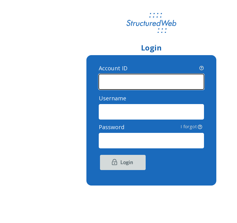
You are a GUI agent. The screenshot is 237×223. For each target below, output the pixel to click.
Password (151, 127)
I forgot (189, 126)
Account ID (113, 68)
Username (112, 98)
